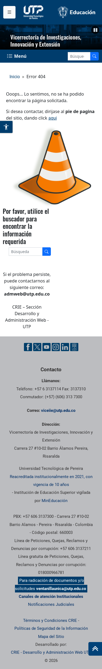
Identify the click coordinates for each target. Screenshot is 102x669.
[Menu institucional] (9, 12)
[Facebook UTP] (28, 347)
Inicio (15, 76)
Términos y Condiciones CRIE (50, 620)
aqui (52, 118)
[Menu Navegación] (17, 56)
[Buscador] (94, 56)
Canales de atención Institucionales (51, 596)
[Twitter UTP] (37, 347)
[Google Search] (79, 56)
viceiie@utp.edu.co (58, 410)
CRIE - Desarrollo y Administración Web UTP (51, 652)
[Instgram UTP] (56, 347)
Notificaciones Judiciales (51, 604)
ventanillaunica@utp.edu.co (61, 588)
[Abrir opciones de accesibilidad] (6, 126)
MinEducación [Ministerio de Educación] (54, 500)
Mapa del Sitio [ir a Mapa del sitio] (51, 636)
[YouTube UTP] (46, 347)
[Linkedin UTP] (65, 347)
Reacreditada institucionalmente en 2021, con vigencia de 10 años (51, 480)
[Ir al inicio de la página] (95, 648)
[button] (95, 30)
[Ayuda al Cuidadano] (74, 347)
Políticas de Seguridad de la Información (51, 628)
